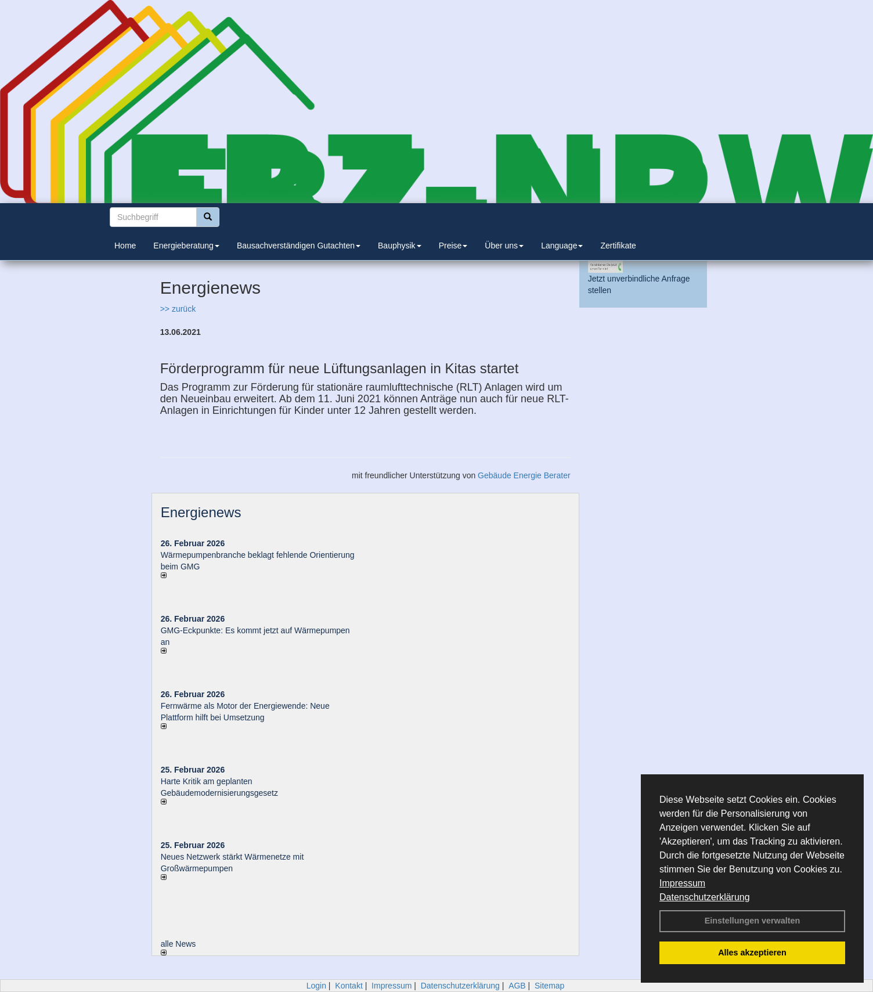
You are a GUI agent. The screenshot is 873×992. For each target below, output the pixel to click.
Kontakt (348, 985)
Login (316, 985)
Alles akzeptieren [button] (752, 952)
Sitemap (549, 985)
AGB (517, 985)
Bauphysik (399, 245)
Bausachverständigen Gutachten (298, 245)
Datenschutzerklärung (704, 897)
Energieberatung (186, 245)
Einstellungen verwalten (752, 920)
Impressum (682, 883)
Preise (453, 245)
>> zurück (178, 308)
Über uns (504, 245)
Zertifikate (618, 245)
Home (125, 245)
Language (562, 245)
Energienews (201, 512)
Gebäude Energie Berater (524, 475)
